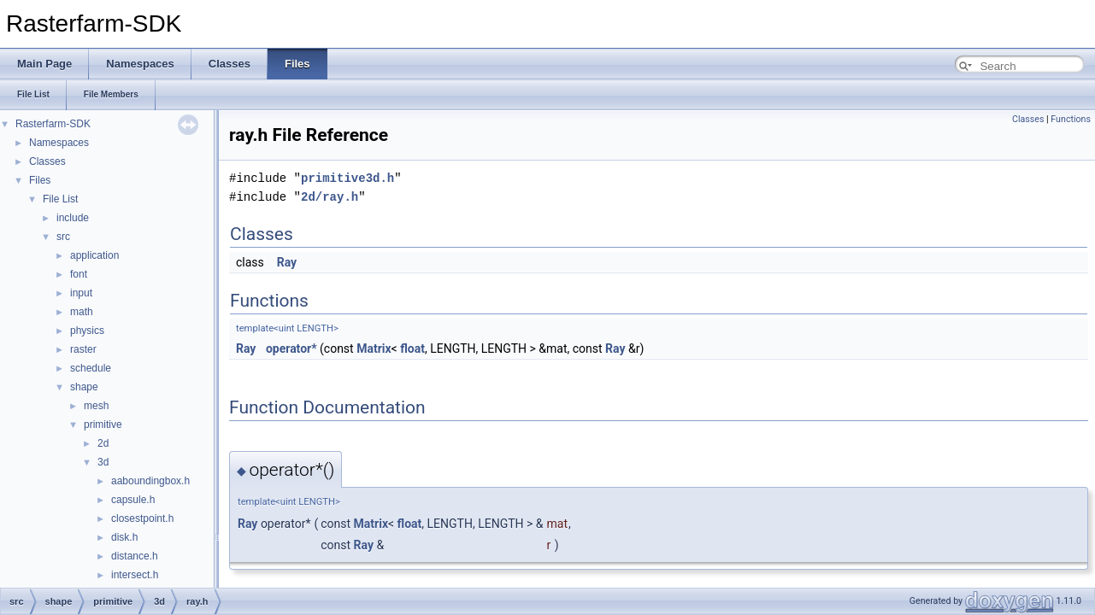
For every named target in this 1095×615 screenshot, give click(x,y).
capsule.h (133, 500)
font (78, 274)
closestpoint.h (142, 518)
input (81, 293)
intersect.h (134, 575)
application (94, 255)
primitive (103, 424)
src (63, 237)
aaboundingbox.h (150, 481)
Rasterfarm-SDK (53, 124)
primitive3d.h (347, 178)
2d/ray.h (329, 197)
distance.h (134, 556)
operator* (291, 348)
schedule (90, 368)
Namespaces (59, 143)
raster (83, 349)
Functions (1071, 119)
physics (87, 331)
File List (60, 199)
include (72, 218)
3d (103, 462)
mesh (96, 406)
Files (39, 180)
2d (103, 443)
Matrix (373, 348)
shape (84, 387)
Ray (287, 262)
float (412, 348)
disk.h (124, 537)
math (81, 312)
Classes (47, 161)
